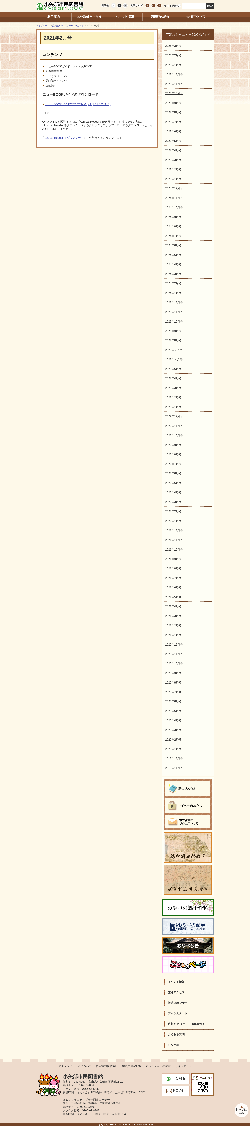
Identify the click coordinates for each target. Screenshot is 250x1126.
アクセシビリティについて (74, 1066)
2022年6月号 (173, 473)
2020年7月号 (173, 692)
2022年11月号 (174, 425)
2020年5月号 (173, 711)
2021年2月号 (173, 625)
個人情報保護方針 (107, 1066)
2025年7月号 (173, 122)
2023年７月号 (174, 350)
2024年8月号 (173, 226)
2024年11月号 (174, 197)
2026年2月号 (173, 55)
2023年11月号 (174, 312)
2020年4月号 (173, 720)
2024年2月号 (173, 283)
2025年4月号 (173, 150)
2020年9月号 (173, 673)
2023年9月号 (173, 330)
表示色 (105, 5)
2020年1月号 (173, 748)
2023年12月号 (174, 302)
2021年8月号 (173, 568)
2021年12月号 (174, 530)
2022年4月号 (173, 492)
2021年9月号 (173, 558)
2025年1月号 (173, 179)
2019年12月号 (174, 758)
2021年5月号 (173, 597)
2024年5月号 (173, 254)
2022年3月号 (173, 502)
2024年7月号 (173, 235)
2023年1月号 (173, 407)
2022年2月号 (173, 511)
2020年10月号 (174, 663)
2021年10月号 (174, 549)
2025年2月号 (173, 169)
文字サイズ (137, 5)
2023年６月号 (174, 359)
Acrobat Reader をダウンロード (64, 137)
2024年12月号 (174, 188)
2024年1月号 (173, 292)
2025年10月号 (174, 93)
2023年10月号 (174, 321)
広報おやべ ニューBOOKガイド (68, 25)
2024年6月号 (173, 245)
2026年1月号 (173, 64)
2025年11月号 (174, 84)
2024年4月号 (173, 264)
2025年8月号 (173, 112)
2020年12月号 (174, 644)
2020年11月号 (174, 653)
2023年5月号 (173, 369)
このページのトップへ (241, 1110)
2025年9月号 (173, 102)
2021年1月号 (173, 635)
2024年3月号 (173, 274)
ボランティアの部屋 (158, 1066)
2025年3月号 (173, 159)
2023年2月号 (173, 397)
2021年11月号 (174, 540)
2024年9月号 (173, 217)
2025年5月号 (173, 140)
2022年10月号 (174, 435)
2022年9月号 (173, 445)
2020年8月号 (173, 682)
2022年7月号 (173, 463)
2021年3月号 (173, 615)
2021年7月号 (173, 578)
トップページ (43, 25)
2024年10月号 (174, 207)
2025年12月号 (174, 74)
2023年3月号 (173, 387)
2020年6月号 (173, 701)
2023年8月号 (173, 340)
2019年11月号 (174, 768)
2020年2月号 (173, 739)
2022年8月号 (173, 454)
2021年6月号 (173, 587)
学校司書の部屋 (132, 1066)
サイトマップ (183, 1066)
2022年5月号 (173, 483)
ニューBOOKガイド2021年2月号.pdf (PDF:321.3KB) (77, 104)
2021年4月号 (173, 606)
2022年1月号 (173, 520)
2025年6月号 (173, 131)
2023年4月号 (173, 378)
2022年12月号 (174, 416)
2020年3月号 (173, 730)
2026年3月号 (173, 45)
